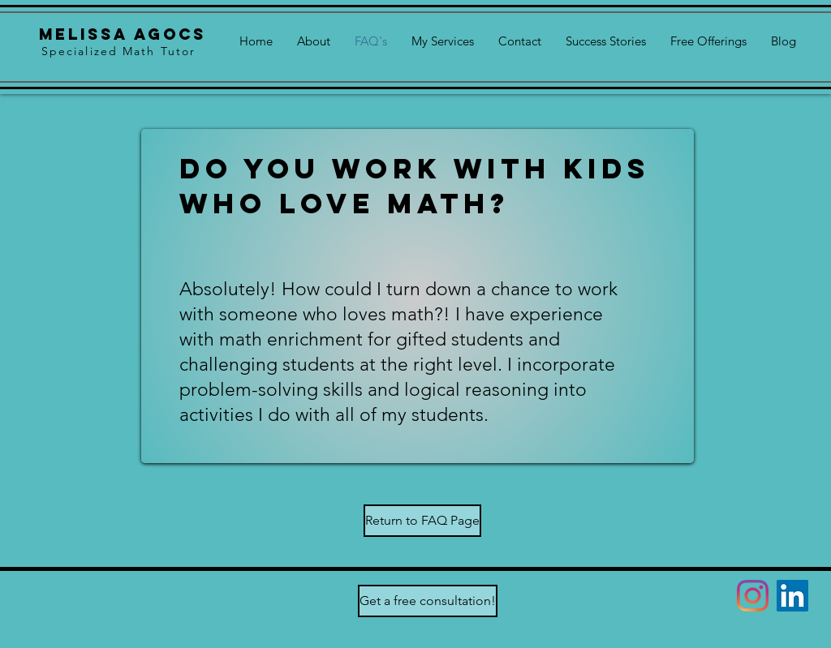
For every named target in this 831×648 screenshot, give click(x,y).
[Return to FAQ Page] (422, 520)
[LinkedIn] (792, 596)
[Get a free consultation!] (427, 601)
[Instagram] (753, 596)
